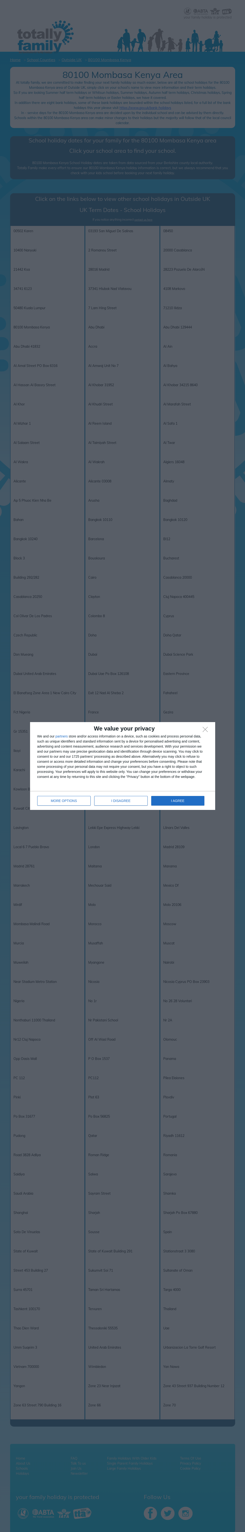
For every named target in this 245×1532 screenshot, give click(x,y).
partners (62, 736)
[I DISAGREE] (206, 731)
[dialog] (122, 766)
